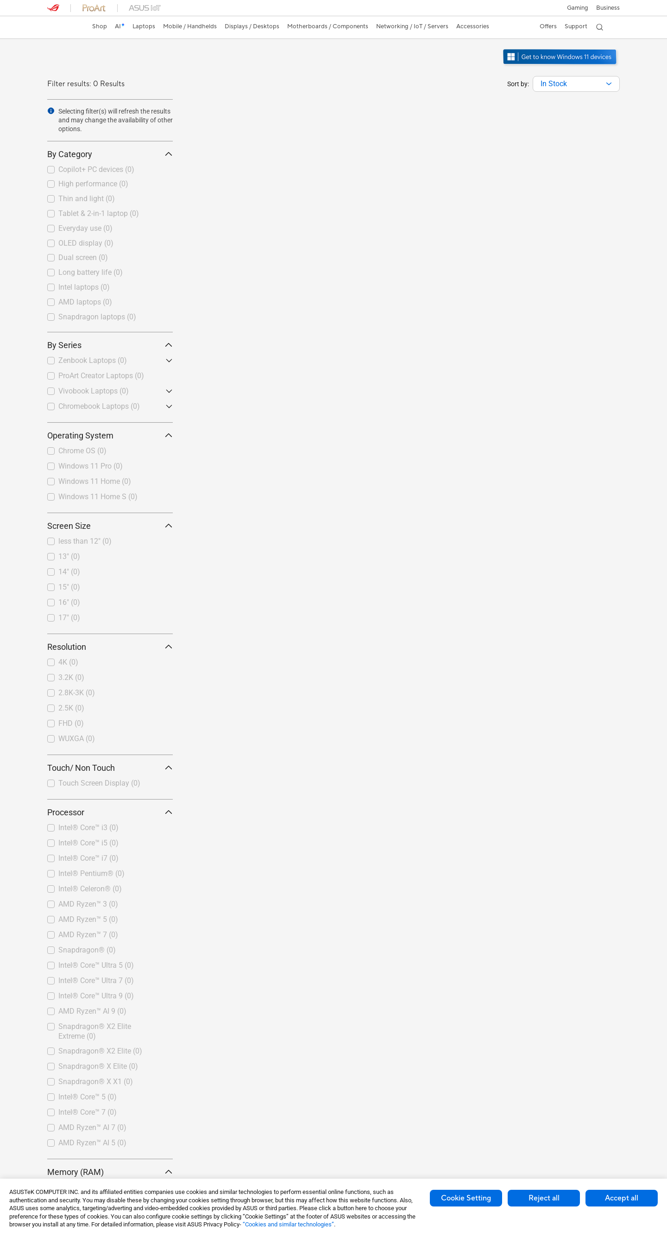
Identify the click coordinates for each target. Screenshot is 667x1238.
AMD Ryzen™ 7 (88, 934)
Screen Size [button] (110, 526)
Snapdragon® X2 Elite (100, 1051)
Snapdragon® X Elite (98, 1066)
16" (69, 602)
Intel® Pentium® (91, 873)
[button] (577, 8)
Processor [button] (110, 812)
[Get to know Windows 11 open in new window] (561, 65)
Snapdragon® (87, 950)
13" (69, 556)
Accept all (621, 1198)
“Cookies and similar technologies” (288, 1224)
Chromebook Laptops (99, 406)
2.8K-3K (76, 692)
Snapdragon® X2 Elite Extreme (94, 1031)
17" (69, 617)
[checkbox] (110, 170)
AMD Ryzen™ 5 (88, 919)
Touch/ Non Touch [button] (110, 768)
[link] (63, 27)
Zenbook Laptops (92, 360)
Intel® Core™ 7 (87, 1112)
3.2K (71, 677)
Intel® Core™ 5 (87, 1096)
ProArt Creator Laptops (101, 375)
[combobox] (576, 84)
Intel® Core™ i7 (88, 858)
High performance (93, 183)
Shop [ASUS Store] (100, 26)
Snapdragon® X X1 (95, 1081)
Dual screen (83, 257)
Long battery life (90, 272)
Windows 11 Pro (90, 466)
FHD (71, 723)
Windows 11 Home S (98, 496)
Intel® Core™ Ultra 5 (96, 965)
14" (69, 571)
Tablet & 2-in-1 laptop (98, 213)
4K (68, 662)
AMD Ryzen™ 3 (88, 904)
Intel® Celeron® (90, 888)
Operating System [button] (110, 435)
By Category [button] (110, 154)
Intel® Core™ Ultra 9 (96, 995)
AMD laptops (85, 302)
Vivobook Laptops (93, 391)
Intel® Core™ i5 (88, 842)
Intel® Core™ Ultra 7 (96, 980)
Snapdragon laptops (97, 316)
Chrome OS (82, 450)
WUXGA (76, 738)
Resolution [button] (110, 647)
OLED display (85, 243)
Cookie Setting (466, 1198)
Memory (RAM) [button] (110, 1172)
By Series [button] (110, 345)
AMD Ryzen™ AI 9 (92, 1011)
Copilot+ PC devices (96, 169)
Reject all (544, 1198)
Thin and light (86, 198)
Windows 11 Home (94, 481)
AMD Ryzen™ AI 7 (92, 1127)
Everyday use (85, 228)
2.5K (71, 708)
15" (69, 587)
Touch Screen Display (99, 783)
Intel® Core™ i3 (88, 827)
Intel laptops (84, 287)
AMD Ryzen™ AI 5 (92, 1142)
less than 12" (85, 541)
